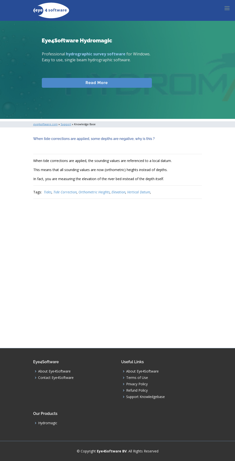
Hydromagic (47, 423)
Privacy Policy (137, 384)
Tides (48, 192)
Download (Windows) (97, 102)
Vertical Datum (138, 192)
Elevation (118, 192)
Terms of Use (137, 377)
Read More (97, 87)
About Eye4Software (54, 371)
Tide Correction (65, 192)
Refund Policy (137, 390)
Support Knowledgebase (145, 397)
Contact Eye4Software (56, 377)
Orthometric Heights (94, 192)
